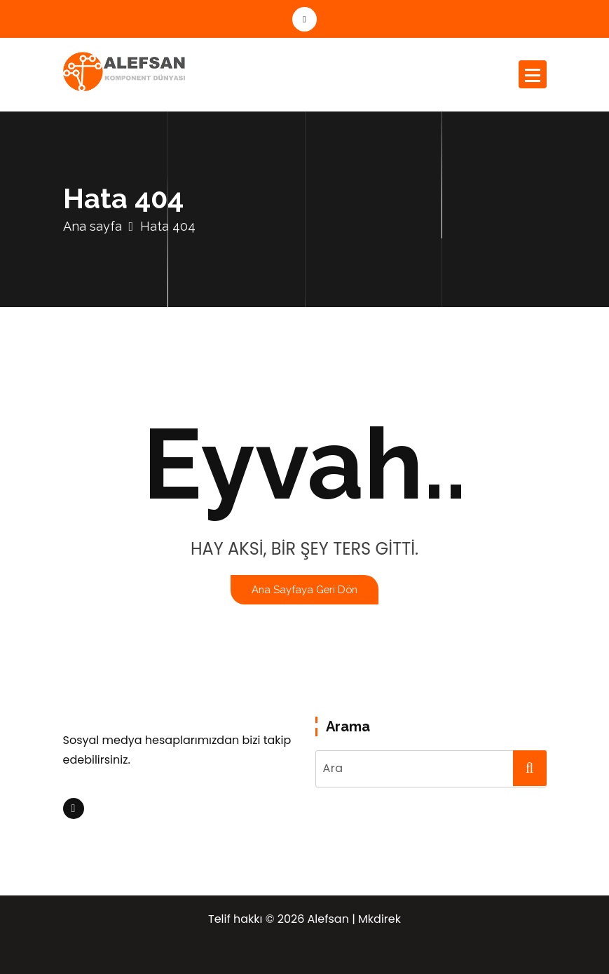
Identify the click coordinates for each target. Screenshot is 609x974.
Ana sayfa (92, 226)
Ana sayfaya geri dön (304, 589)
